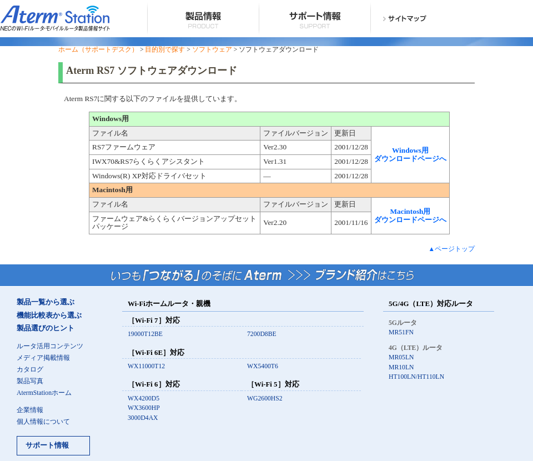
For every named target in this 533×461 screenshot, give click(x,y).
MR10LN (401, 367)
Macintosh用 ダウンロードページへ (410, 215)
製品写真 (30, 381)
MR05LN (401, 357)
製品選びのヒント (45, 328)
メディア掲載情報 (43, 358)
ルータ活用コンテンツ (50, 346)
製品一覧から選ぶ (45, 302)
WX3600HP (144, 408)
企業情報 (30, 410)
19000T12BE (145, 334)
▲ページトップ (451, 249)
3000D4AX (143, 418)
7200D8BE (261, 334)
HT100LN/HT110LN (416, 376)
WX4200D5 (143, 398)
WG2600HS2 (265, 398)
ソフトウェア (212, 49)
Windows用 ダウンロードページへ (410, 154)
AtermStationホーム (44, 393)
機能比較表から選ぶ (49, 315)
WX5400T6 (262, 366)
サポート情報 (47, 445)
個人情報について (43, 421)
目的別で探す (165, 49)
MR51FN (401, 332)
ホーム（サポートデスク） (98, 49)
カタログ (30, 369)
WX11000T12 (146, 366)
